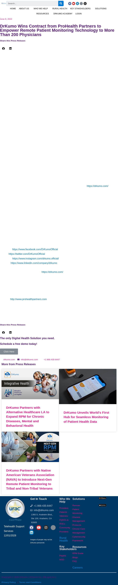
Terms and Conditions (30, 582)
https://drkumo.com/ (97, 186)
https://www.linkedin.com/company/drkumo (34, 263)
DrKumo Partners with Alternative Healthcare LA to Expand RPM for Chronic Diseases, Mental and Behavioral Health (27, 417)
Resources (42, 13)
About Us (24, 8)
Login (78, 13)
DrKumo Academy (62, 13)
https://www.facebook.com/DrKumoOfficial (35, 249)
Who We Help (41, 8)
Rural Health (59, 8)
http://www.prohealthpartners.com (28, 299)
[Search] (61, 3)
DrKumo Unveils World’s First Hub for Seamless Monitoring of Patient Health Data (86, 417)
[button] (25, 8)
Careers (78, 567)
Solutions (100, 8)
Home (13, 8)
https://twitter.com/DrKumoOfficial (27, 254)
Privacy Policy (9, 582)
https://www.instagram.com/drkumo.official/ (35, 258)
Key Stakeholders (80, 8)
